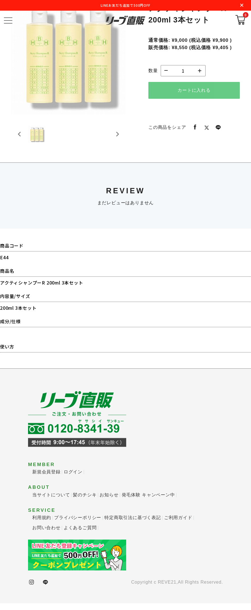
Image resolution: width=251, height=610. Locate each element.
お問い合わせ (46, 534)
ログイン (73, 478)
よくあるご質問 (80, 534)
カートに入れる (194, 90)
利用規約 (41, 524)
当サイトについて (51, 501)
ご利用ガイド (178, 524)
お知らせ (109, 501)
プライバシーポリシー (77, 524)
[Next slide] (117, 137)
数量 (153, 70)
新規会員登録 (46, 478)
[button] (39, 138)
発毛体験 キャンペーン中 (148, 501)
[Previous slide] (19, 137)
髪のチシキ (84, 501)
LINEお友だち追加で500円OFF (125, 5)
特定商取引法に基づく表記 (132, 524)
